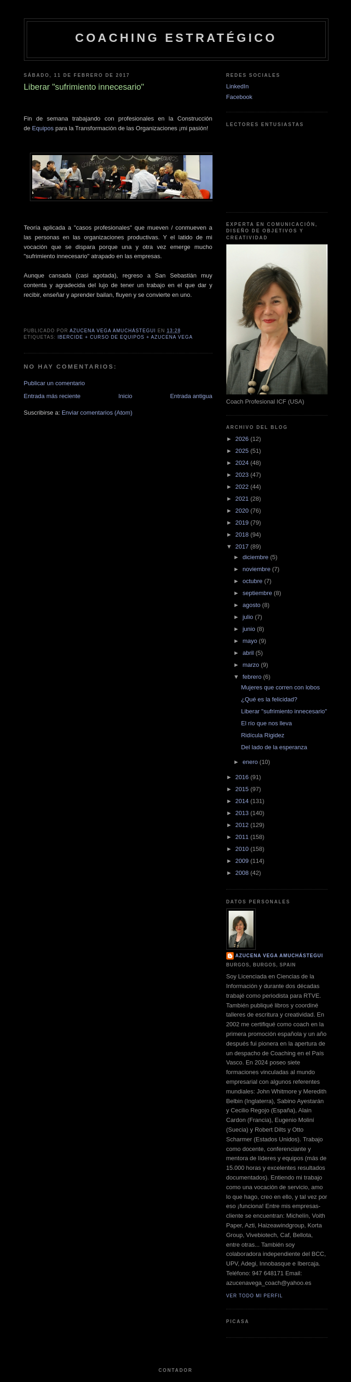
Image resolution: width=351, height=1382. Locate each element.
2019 (243, 522)
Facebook (239, 96)
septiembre (258, 593)
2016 (243, 777)
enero (250, 761)
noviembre (257, 569)
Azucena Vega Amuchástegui (279, 955)
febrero (252, 676)
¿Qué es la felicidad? (269, 699)
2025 (243, 450)
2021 (243, 498)
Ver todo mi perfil (254, 1295)
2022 (243, 486)
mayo (250, 640)
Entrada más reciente (52, 396)
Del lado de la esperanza (274, 747)
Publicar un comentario (54, 383)
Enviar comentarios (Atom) (97, 412)
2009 (243, 860)
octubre (253, 581)
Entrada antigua (191, 396)
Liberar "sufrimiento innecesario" (284, 711)
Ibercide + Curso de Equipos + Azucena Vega (125, 337)
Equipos (43, 128)
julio (248, 616)
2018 (243, 534)
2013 (243, 813)
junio (249, 628)
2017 (243, 546)
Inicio (125, 396)
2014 (243, 801)
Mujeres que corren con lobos (280, 687)
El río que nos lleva (266, 723)
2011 (243, 836)
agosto (252, 604)
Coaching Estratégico (176, 38)
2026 (243, 438)
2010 (243, 848)
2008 (243, 872)
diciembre (256, 557)
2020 (243, 510)
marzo (251, 664)
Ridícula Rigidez (262, 735)
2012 (243, 824)
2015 (243, 789)
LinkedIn (237, 86)
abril (248, 652)
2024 (243, 462)
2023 (243, 474)
